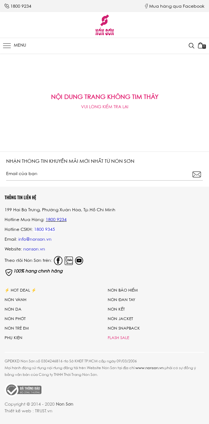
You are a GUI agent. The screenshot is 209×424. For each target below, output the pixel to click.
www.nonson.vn (149, 368)
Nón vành (15, 300)
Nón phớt (15, 319)
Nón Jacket (120, 319)
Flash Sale (118, 338)
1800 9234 (20, 7)
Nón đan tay (121, 300)
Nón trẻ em (17, 328)
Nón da (13, 309)
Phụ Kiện (13, 338)
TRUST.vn (43, 411)
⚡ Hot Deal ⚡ (20, 290)
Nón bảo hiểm (123, 290)
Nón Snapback (124, 328)
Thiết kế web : (19, 411)
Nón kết (116, 309)
